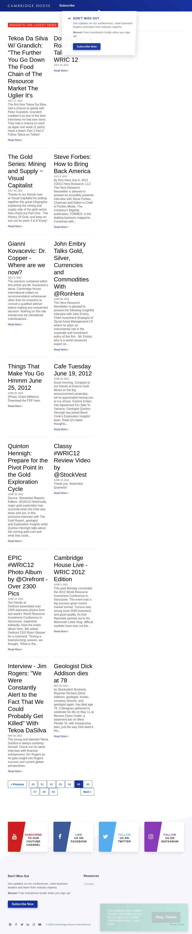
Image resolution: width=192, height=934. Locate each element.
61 (42, 784)
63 (60, 784)
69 (53, 791)
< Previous (17, 784)
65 (78, 784)
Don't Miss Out (41, 885)
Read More (15, 140)
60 (33, 784)
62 (51, 784)
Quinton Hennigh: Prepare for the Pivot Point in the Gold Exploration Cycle (28, 467)
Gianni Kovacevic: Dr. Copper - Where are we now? (27, 258)
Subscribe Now (23, 904)
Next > (87, 791)
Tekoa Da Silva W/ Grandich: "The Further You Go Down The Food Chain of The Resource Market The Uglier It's (28, 67)
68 (44, 791)
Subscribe (67, 5)
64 (69, 784)
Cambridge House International (72, 924)
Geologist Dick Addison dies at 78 (73, 673)
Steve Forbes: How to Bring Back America (72, 163)
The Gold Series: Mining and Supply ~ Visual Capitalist (27, 171)
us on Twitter (124, 838)
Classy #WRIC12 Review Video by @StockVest (72, 460)
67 (35, 791)
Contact (89, 884)
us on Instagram (170, 838)
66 (87, 784)
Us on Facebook (79, 838)
